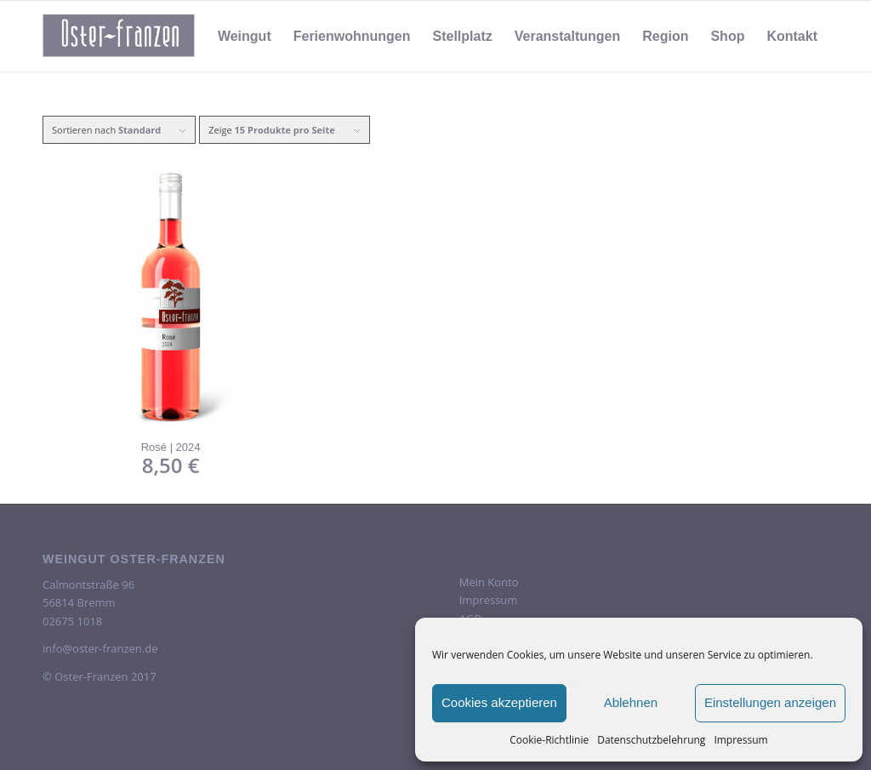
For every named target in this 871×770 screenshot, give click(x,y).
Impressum (740, 740)
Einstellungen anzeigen (770, 702)
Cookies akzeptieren (499, 702)
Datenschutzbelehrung (651, 740)
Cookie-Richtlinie (549, 740)
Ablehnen (631, 702)
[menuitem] (244, 36)
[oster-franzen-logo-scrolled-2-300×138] (119, 36)
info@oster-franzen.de (100, 648)
